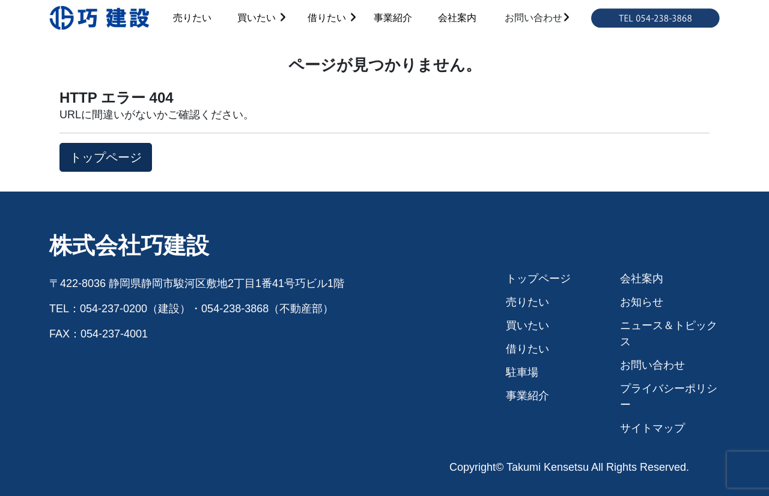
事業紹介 (393, 18)
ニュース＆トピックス (668, 333)
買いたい (256, 18)
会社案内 (457, 18)
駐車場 (522, 372)
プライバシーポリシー (668, 397)
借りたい (327, 18)
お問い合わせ (533, 18)
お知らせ (641, 302)
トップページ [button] (106, 157)
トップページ (538, 279)
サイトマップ (652, 428)
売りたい (192, 18)
